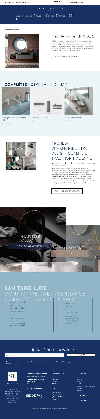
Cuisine (78, 383)
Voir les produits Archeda (67, 191)
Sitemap (54, 399)
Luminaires (79, 390)
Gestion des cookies (57, 396)
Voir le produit (35, 121)
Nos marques (37, 15)
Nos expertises (60, 15)
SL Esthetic (54, 379)
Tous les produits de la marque (65, 56)
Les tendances (49, 15)
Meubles (79, 388)
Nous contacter (56, 392)
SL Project (54, 381)
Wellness (79, 385)
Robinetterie (80, 378)
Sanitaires (79, 379)
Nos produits (16, 16)
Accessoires (80, 381)
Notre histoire (70, 15)
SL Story (54, 383)
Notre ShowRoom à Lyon (76, 2)
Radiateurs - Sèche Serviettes (85, 386)
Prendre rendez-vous (58, 2)
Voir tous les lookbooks (27, 246)
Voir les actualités (66, 253)
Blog (52, 398)
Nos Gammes (27, 16)
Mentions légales (56, 394)
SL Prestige (54, 378)
